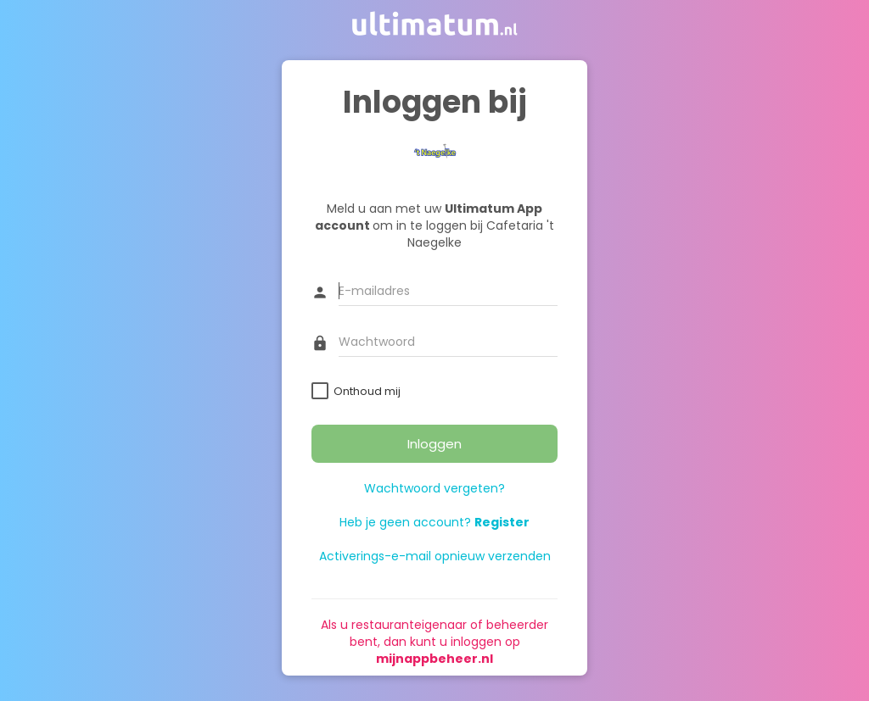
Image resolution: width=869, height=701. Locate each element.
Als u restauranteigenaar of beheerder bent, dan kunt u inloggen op (434, 641)
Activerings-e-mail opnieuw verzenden (435, 556)
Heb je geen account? (434, 522)
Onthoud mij (367, 391)
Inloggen (434, 444)
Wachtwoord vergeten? (434, 488)
